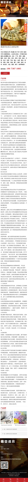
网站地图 (17, 474)
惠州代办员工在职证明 (11, 433)
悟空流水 (17, 475)
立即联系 (5, 73)
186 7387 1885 (5, 449)
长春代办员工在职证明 (11, 429)
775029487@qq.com (6, 454)
